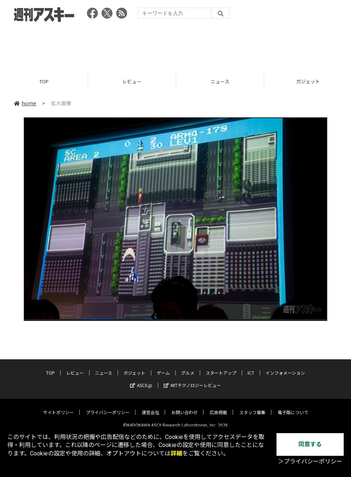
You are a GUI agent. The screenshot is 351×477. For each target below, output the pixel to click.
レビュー (131, 81)
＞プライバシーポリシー (310, 461)
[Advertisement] (176, 45)
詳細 (176, 453)
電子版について (293, 407)
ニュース (220, 81)
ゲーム (163, 367)
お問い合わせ (184, 407)
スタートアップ (221, 367)
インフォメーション (285, 367)
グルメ (187, 367)
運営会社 (150, 407)
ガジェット (134, 367)
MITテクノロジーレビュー (192, 379)
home (25, 103)
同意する (310, 444)
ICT (251, 367)
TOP (44, 81)
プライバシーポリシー (108, 407)
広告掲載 (218, 407)
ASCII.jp (141, 379)
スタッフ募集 (252, 407)
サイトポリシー (58, 407)
